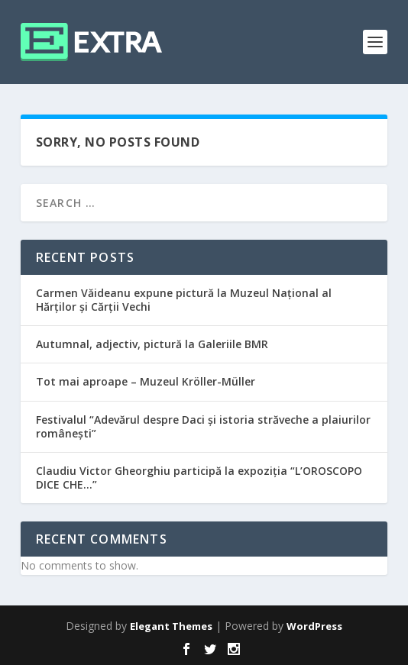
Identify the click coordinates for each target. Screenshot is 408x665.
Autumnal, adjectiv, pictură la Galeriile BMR (152, 344)
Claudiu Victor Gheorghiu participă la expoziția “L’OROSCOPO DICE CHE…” (199, 477)
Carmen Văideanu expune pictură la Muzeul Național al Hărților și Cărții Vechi (184, 300)
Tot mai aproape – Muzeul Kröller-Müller (145, 381)
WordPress (314, 626)
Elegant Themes (171, 626)
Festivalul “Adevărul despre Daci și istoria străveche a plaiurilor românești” (203, 426)
